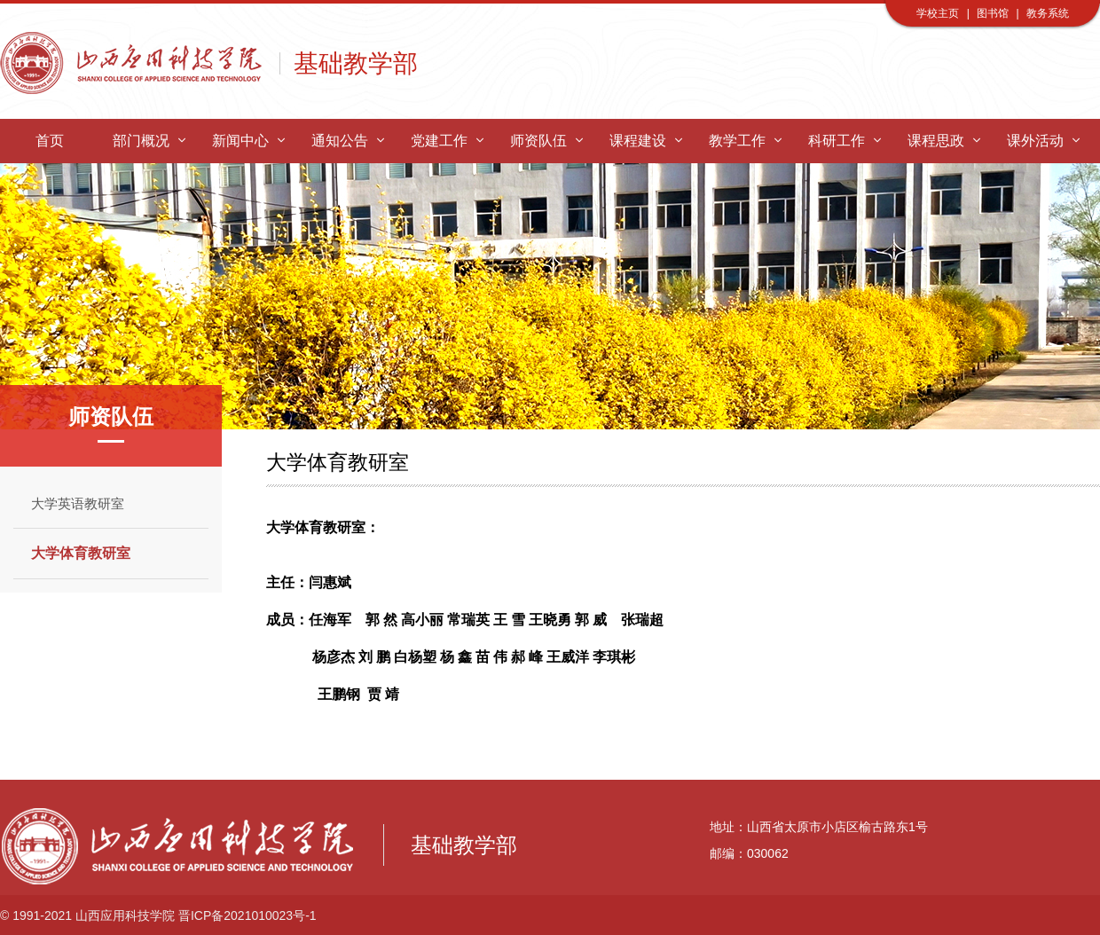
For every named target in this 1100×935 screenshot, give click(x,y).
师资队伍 (546, 140)
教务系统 (1047, 13)
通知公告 (347, 140)
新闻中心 (248, 140)
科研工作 (844, 140)
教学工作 (745, 140)
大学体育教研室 (80, 553)
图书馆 (993, 13)
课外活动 (1043, 140)
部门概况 (149, 140)
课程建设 (645, 140)
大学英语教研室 (77, 503)
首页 (49, 140)
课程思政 (943, 140)
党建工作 (447, 140)
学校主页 (937, 13)
